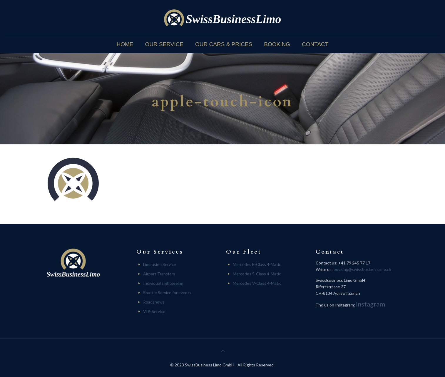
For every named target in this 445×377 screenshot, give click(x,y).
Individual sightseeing (163, 283)
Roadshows (154, 301)
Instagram (370, 304)
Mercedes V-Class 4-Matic (257, 283)
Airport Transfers (159, 273)
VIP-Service (154, 311)
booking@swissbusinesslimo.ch (362, 269)
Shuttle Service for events (167, 292)
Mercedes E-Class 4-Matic (257, 264)
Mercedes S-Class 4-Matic (257, 273)
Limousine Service (159, 264)
